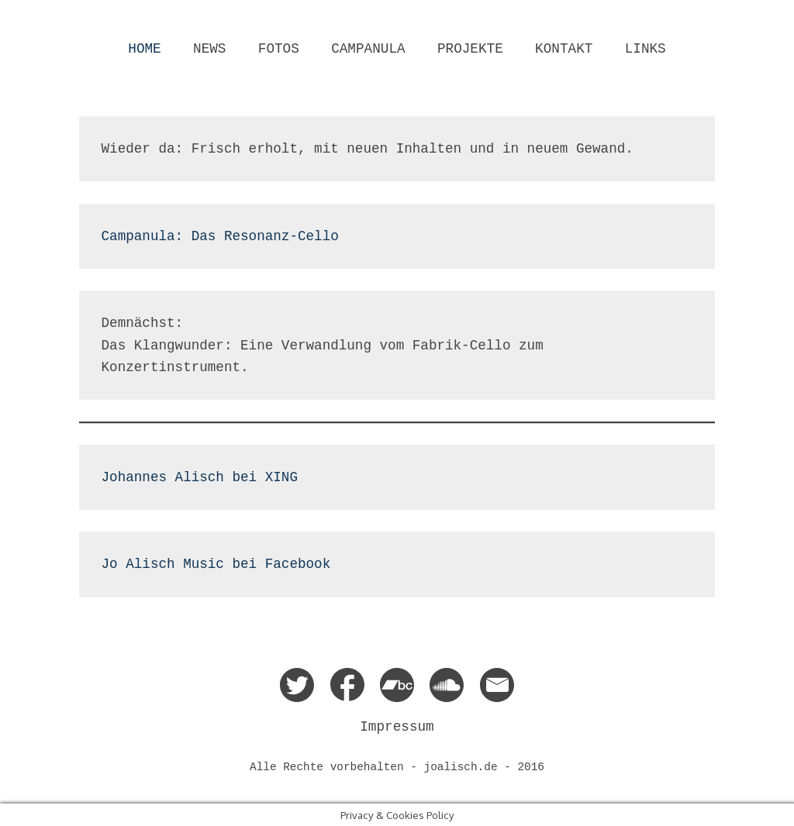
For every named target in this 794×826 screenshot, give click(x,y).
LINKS (645, 49)
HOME (144, 49)
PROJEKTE (470, 49)
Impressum (396, 727)
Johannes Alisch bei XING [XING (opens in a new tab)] (200, 477)
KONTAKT (563, 49)
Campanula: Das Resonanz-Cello (220, 236)
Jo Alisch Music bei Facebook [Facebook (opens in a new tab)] (216, 564)
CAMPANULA (368, 49)
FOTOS (278, 49)
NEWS (209, 49)
